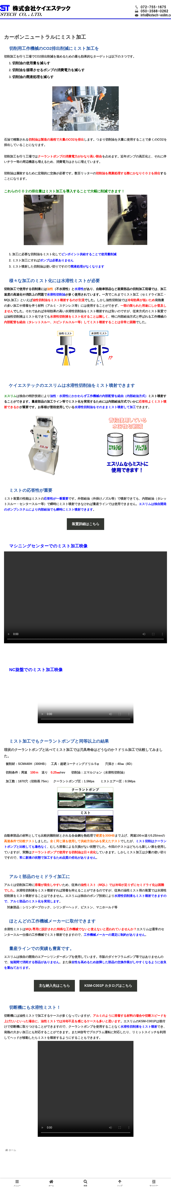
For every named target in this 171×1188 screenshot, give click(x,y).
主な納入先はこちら (54, 986)
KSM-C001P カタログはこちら (108, 986)
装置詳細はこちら (85, 524)
